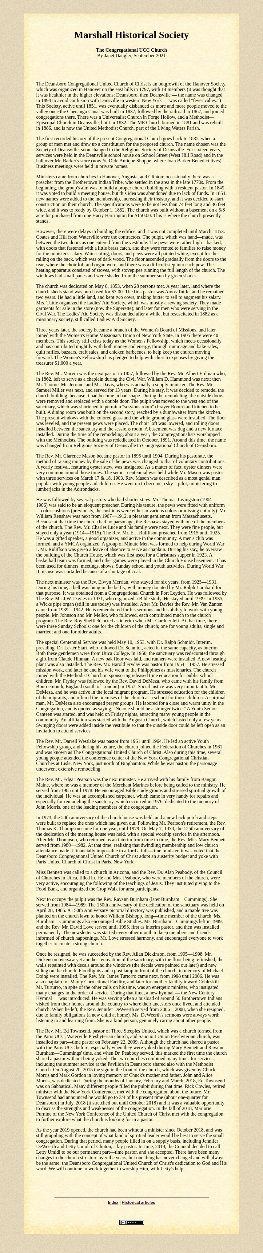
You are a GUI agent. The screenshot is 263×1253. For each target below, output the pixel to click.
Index (113, 1202)
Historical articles (138, 1202)
